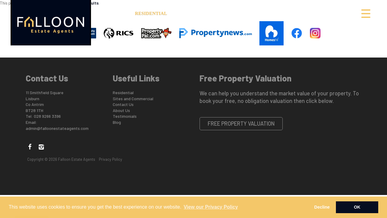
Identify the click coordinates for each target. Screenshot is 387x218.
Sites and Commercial (202, 13)
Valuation (304, 13)
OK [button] (357, 207)
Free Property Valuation (241, 123)
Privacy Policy (110, 159)
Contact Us (339, 13)
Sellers (273, 13)
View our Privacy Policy (211, 207)
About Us (117, 13)
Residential (151, 13)
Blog (117, 122)
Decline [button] (322, 207)
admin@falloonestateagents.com (57, 128)
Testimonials (125, 116)
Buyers (247, 13)
